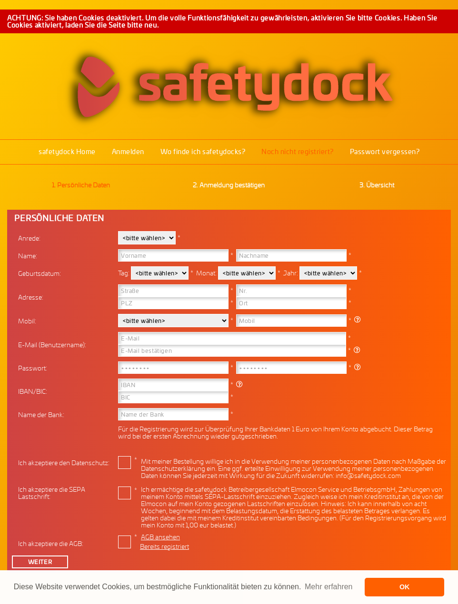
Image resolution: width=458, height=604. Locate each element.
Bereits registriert (164, 546)
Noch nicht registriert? (297, 151)
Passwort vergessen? (385, 151)
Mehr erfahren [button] (329, 587)
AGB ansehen (160, 536)
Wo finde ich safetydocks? (203, 151)
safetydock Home (67, 151)
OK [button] (404, 587)
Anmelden (128, 151)
